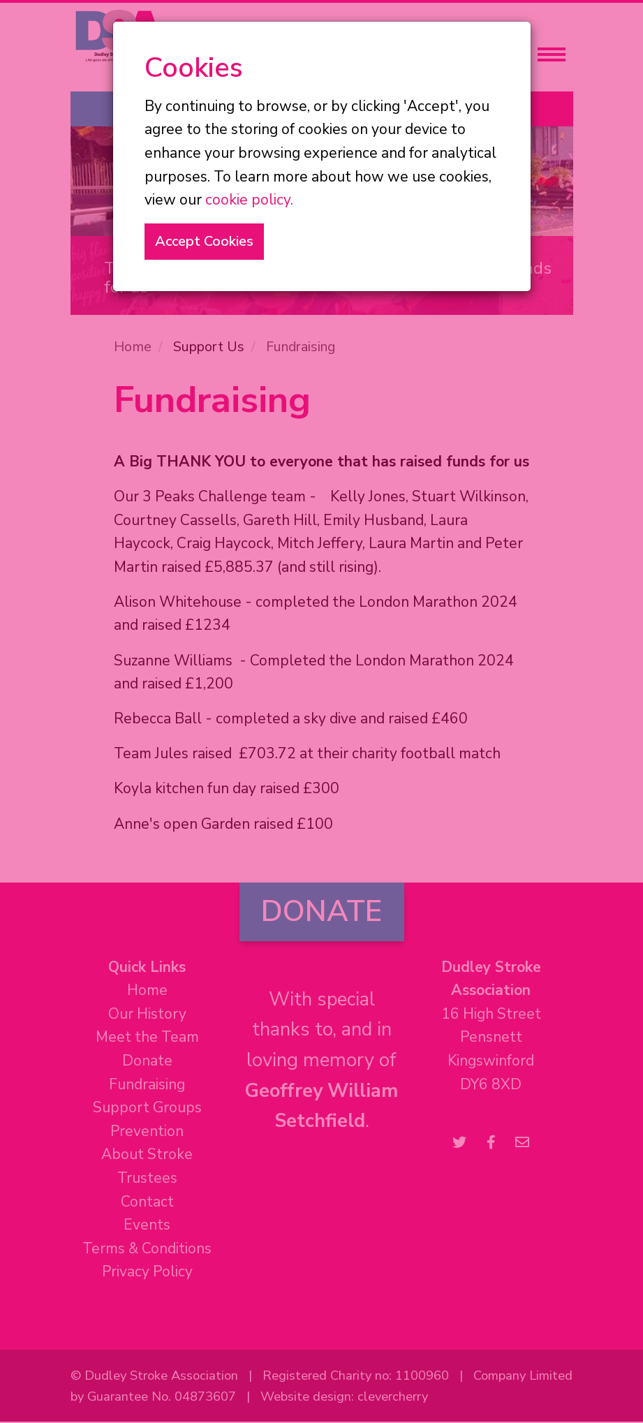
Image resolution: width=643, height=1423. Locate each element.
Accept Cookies (204, 241)
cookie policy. (249, 199)
